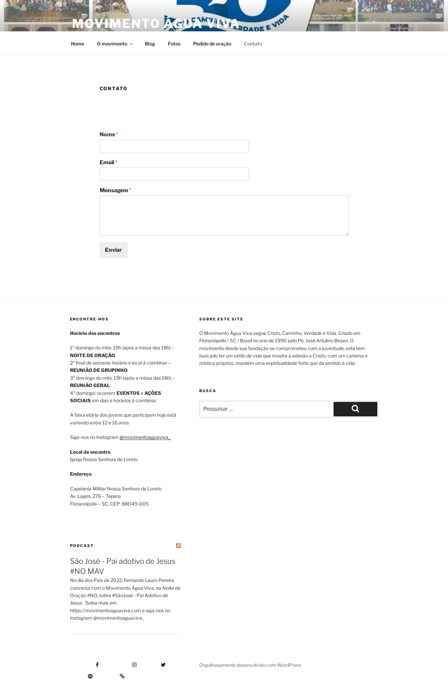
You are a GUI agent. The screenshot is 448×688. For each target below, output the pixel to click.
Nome (109, 134)
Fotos (174, 43)
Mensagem (115, 190)
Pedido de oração (212, 43)
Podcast (82, 545)
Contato (253, 43)
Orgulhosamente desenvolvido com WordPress (250, 665)
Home (77, 43)
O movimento (115, 43)
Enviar (113, 250)
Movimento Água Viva (156, 23)
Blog (150, 43)
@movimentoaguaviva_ (145, 437)
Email (108, 162)
